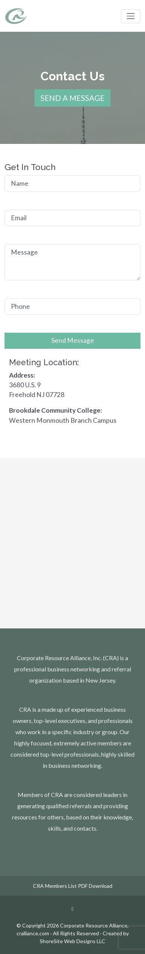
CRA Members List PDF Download (72, 886)
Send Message (72, 340)
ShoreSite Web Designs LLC (72, 941)
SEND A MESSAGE (72, 97)
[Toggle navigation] (131, 16)
